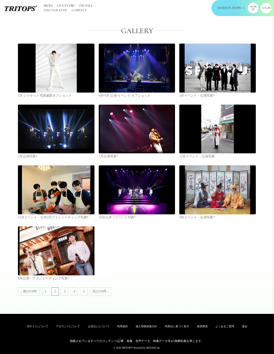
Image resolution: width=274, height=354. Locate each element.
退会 (244, 326)
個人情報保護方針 (146, 326)
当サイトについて (37, 326)
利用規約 (122, 326)
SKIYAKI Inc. (153, 348)
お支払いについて (98, 326)
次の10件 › (101, 291)
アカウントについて (68, 326)
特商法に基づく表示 (177, 326)
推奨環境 (202, 326)
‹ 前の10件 (29, 291)
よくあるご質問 (224, 326)
